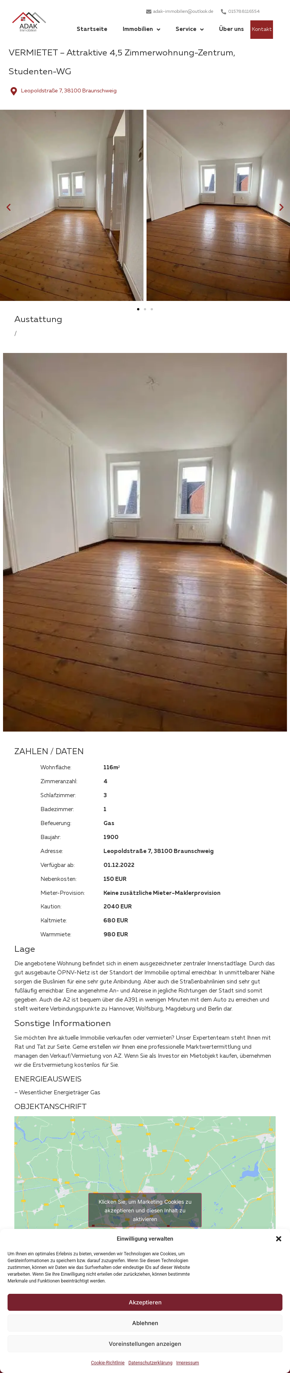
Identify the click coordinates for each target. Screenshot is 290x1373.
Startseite (92, 29)
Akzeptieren (145, 1302)
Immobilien (141, 29)
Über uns (231, 29)
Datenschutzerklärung (150, 1362)
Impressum (187, 1362)
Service (190, 29)
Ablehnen (145, 1323)
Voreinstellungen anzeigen (145, 1343)
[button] (278, 1239)
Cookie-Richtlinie (108, 1362)
